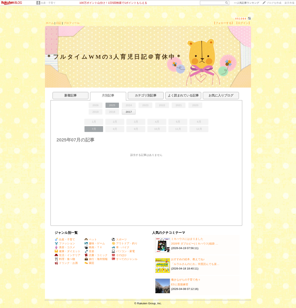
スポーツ (119, 239)
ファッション (65, 243)
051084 (241, 18)
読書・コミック (96, 255)
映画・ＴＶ (93, 247)
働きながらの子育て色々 (186, 279)
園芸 (89, 263)
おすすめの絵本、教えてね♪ (188, 259)
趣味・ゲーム (95, 243)
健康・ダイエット (67, 251)
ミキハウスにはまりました (187, 238)
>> (246, 2)
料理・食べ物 (65, 259)
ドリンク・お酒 (66, 263)
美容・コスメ (65, 247)
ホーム (50, 23)
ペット (91, 239)
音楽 (89, 251)
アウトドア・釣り (124, 243)
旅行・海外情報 (96, 259)
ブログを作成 (274, 2)
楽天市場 (289, 2)
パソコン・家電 (123, 251)
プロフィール (71, 23)
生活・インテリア (67, 255)
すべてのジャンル (124, 259)
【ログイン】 (243, 23)
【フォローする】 (223, 23)
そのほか (119, 255)
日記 (58, 23)
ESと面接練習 (179, 284)
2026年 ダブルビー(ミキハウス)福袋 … (194, 243)
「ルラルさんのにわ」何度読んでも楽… (195, 264)
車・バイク (120, 247)
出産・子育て (48, 2)
